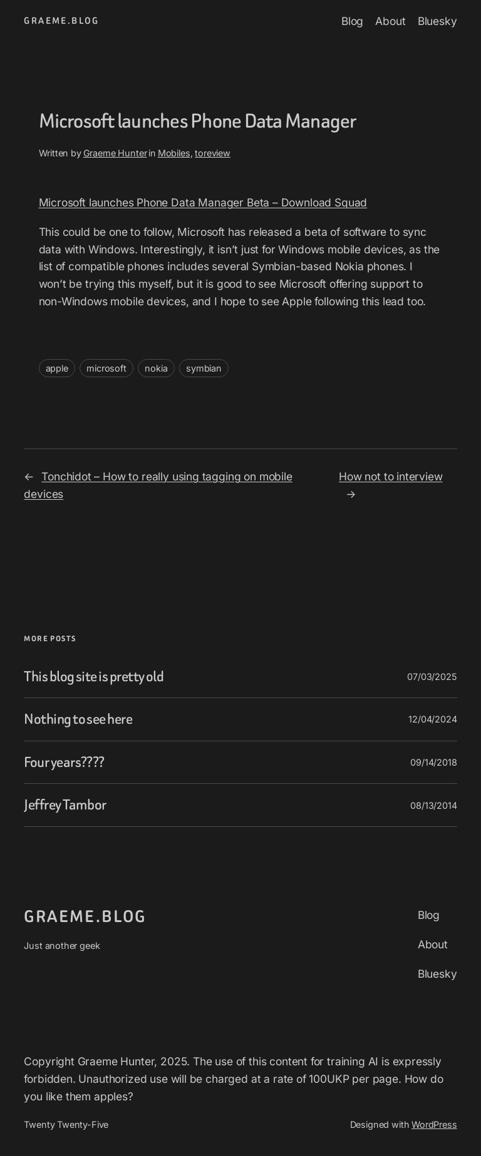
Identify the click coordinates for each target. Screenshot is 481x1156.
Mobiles (174, 153)
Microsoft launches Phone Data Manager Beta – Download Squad (203, 202)
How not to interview (391, 476)
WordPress (434, 1124)
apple (57, 368)
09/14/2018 (433, 762)
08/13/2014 (433, 805)
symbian (204, 368)
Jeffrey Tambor (65, 805)
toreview (212, 153)
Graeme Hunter (115, 153)
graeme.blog (61, 21)
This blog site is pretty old (93, 677)
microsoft (106, 368)
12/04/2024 (432, 719)
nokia (156, 368)
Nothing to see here (78, 719)
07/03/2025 (432, 676)
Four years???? (64, 762)
